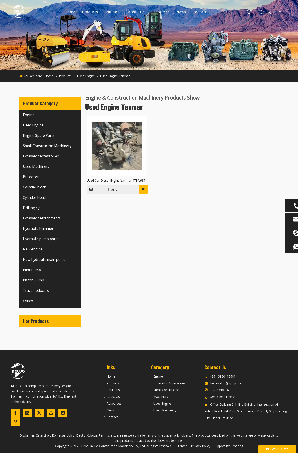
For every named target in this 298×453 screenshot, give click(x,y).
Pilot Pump (32, 269)
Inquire (102, 189)
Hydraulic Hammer (38, 228)
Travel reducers (36, 290)
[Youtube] (51, 413)
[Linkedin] (27, 413)
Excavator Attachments (42, 218)
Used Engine (33, 125)
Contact (200, 12)
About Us (137, 12)
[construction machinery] (149, 35)
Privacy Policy (200, 446)
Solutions (113, 12)
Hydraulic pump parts (40, 238)
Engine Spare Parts (39, 135)
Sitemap (181, 446)
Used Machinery (36, 166)
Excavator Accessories (41, 156)
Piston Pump (33, 280)
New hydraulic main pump (44, 259)
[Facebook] (15, 413)
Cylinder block (34, 187)
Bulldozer (31, 176)
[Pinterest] (15, 421)
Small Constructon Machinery (47, 145)
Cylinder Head (34, 197)
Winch (28, 300)
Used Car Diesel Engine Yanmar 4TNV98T (116, 180)
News (181, 12)
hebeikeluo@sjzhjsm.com (228, 383)
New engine (33, 249)
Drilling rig (31, 207)
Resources (161, 12)
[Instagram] (62, 413)
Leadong (237, 446)
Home (70, 12)
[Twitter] (39, 413)
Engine (28, 114)
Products (90, 12)
